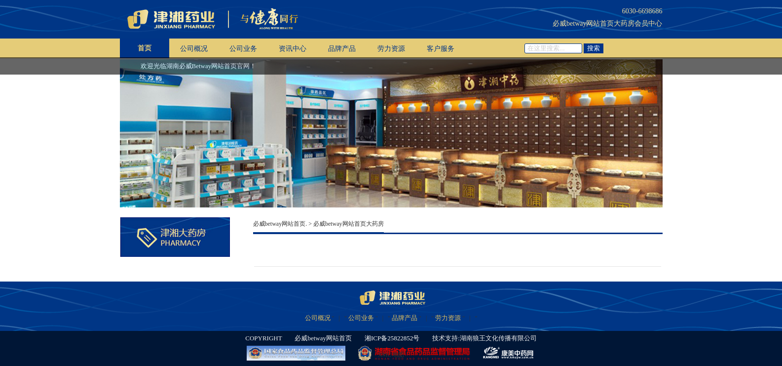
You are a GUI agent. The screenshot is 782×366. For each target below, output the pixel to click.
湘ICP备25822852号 (392, 338)
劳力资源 (391, 48)
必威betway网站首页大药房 (348, 223)
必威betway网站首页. (280, 223)
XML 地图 (391, 354)
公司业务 (243, 48)
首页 (144, 48)
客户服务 (440, 48)
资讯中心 (292, 48)
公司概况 (194, 48)
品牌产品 (342, 48)
